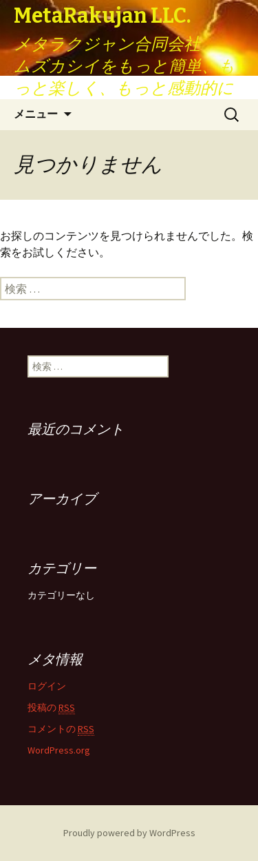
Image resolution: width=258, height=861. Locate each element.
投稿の (51, 707)
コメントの (61, 729)
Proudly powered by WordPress (129, 833)
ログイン (47, 686)
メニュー (36, 114)
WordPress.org (59, 750)
